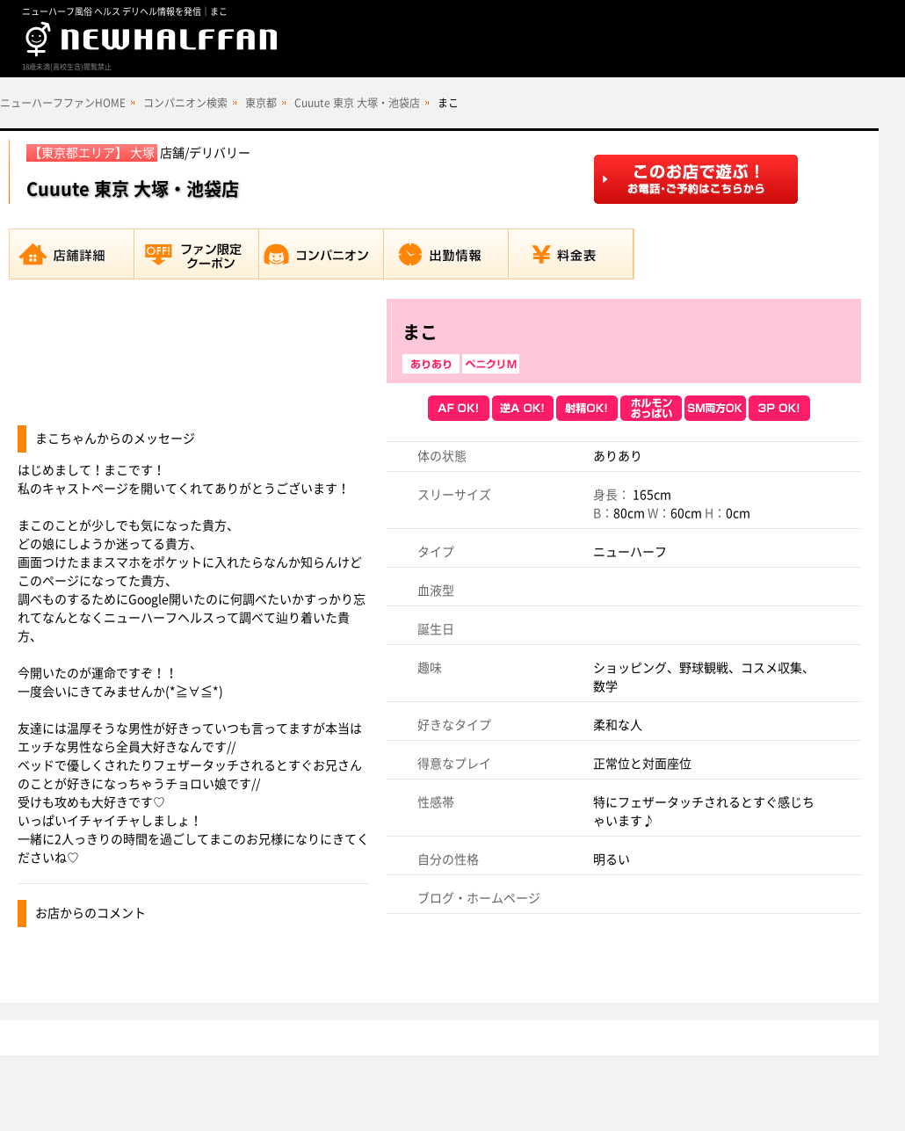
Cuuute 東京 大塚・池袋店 (357, 103)
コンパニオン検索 (185, 103)
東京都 (261, 103)
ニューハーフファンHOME (63, 103)
